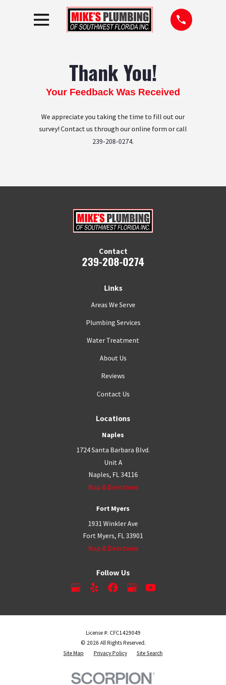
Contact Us (113, 394)
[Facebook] (113, 587)
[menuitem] (73, 653)
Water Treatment (113, 340)
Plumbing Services (113, 322)
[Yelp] (94, 587)
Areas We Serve (113, 304)
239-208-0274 (112, 141)
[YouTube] (150, 587)
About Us (113, 358)
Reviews (113, 375)
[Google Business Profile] (75, 587)
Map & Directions (113, 487)
